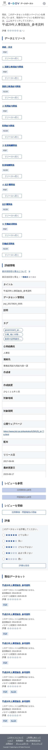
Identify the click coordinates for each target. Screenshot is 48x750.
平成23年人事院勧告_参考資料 (16, 643)
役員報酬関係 (8, 165)
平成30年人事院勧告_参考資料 (16, 701)
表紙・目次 (7, 47)
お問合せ (9, 744)
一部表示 (24, 277)
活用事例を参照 (24, 490)
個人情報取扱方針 (33, 741)
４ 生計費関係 (8, 185)
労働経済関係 (8, 244)
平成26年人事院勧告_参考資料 (16, 585)
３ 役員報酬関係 (9, 145)
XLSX (13, 692)
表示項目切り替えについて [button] (16, 271)
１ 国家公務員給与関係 (12, 67)
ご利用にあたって (33, 737)
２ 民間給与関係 (9, 106)
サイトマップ (37, 744)
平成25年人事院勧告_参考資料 (16, 614)
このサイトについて (15, 737)
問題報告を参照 (24, 497)
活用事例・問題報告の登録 (24, 512)
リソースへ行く (12, 58)
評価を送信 (24, 565)
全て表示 (32, 277)
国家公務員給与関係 (11, 86)
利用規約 (19, 741)
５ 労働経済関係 (9, 224)
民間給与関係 (8, 126)
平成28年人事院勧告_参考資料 (16, 672)
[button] (44, 3)
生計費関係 (7, 204)
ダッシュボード (22, 744)
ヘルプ (10, 741)
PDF (5, 605)
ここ (8, 21)
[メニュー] (4, 3)
